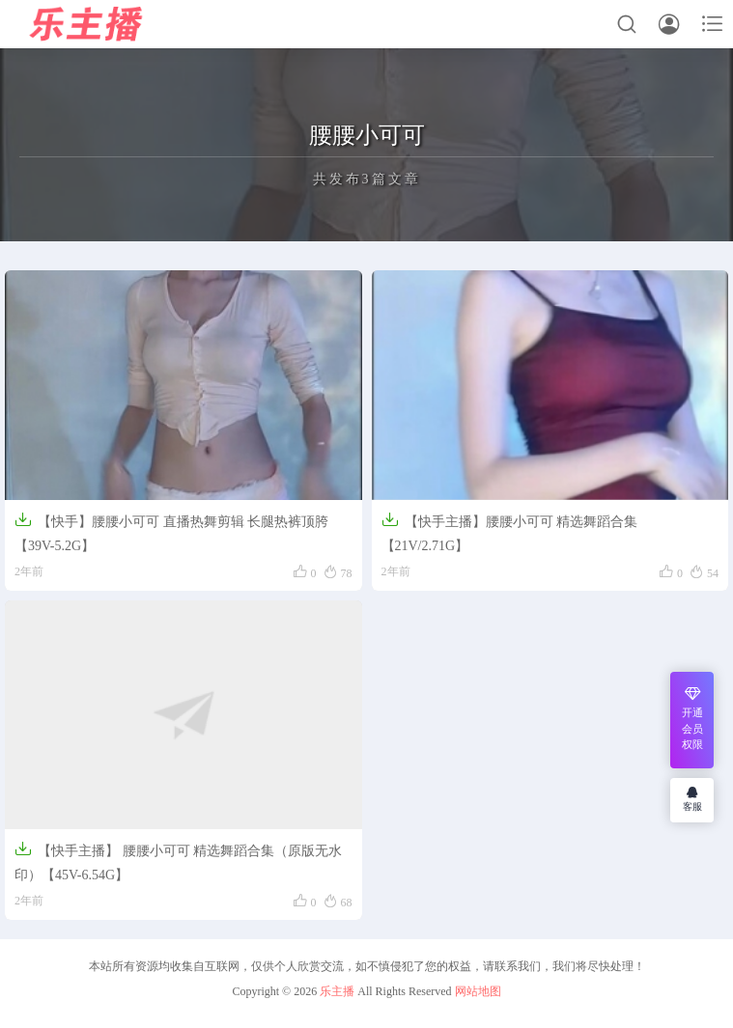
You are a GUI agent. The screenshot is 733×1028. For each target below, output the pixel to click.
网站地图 (478, 991)
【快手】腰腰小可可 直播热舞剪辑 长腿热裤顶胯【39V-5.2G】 (171, 532)
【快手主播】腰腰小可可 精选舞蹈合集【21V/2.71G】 (509, 532)
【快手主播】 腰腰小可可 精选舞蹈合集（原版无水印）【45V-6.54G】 (178, 861)
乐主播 (337, 991)
